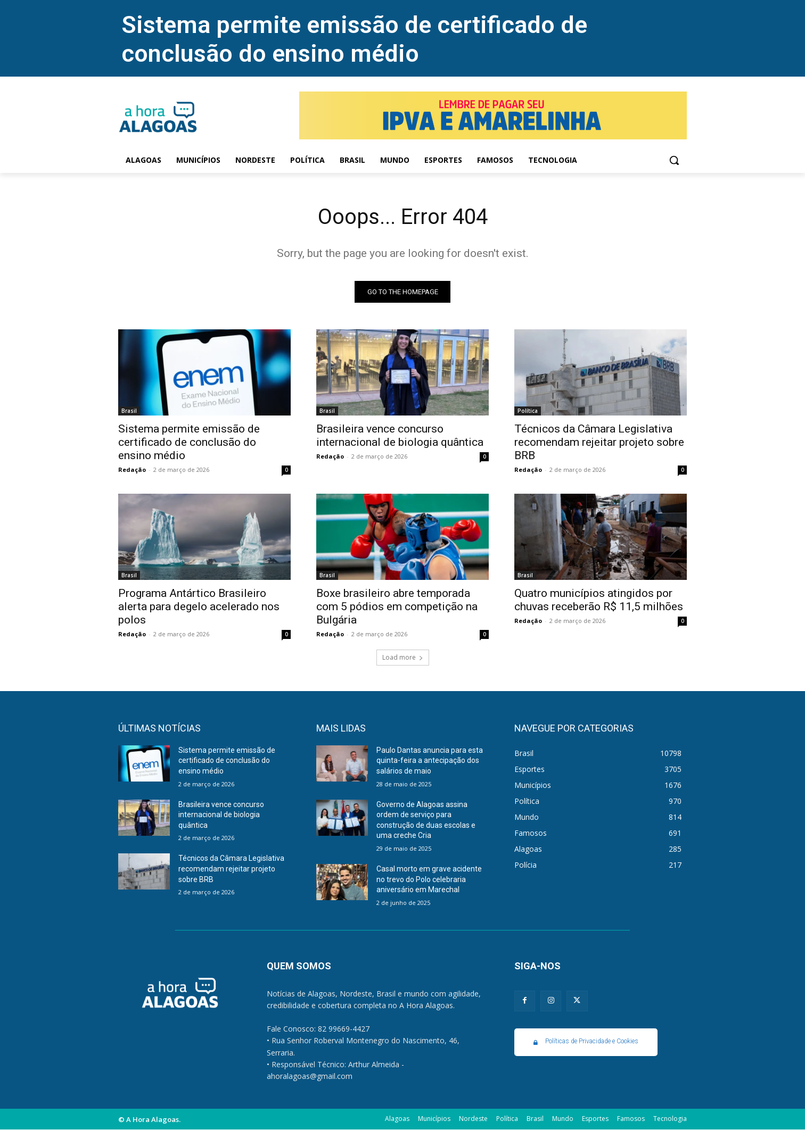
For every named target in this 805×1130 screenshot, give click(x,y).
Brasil (129, 410)
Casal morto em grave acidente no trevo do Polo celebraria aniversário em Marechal (429, 879)
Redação (132, 469)
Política (528, 410)
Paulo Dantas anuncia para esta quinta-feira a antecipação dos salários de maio (429, 760)
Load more (402, 657)
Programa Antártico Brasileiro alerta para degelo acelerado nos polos (199, 606)
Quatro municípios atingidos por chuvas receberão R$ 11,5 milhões (598, 600)
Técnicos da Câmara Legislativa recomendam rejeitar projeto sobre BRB (599, 442)
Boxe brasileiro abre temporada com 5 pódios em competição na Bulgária (397, 606)
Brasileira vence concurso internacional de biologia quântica (399, 435)
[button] (674, 160)
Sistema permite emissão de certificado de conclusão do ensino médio (354, 39)
